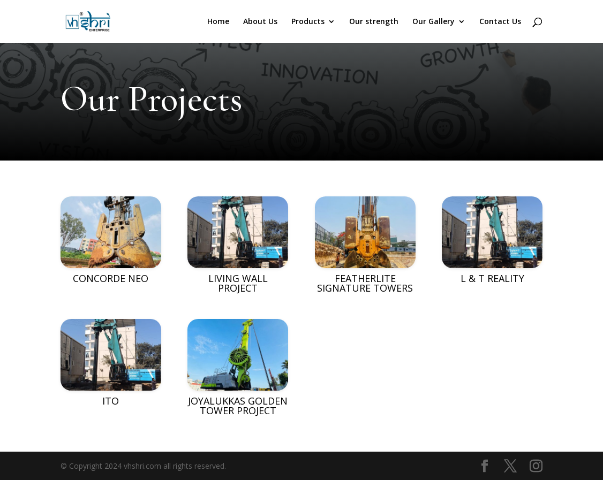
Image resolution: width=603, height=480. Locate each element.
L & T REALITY (492, 278)
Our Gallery (433, 22)
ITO (110, 400)
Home (218, 22)
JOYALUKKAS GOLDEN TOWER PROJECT (238, 405)
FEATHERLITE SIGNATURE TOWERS (365, 283)
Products (308, 22)
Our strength (373, 22)
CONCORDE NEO (110, 278)
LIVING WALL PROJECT (238, 283)
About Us (260, 22)
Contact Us (500, 22)
